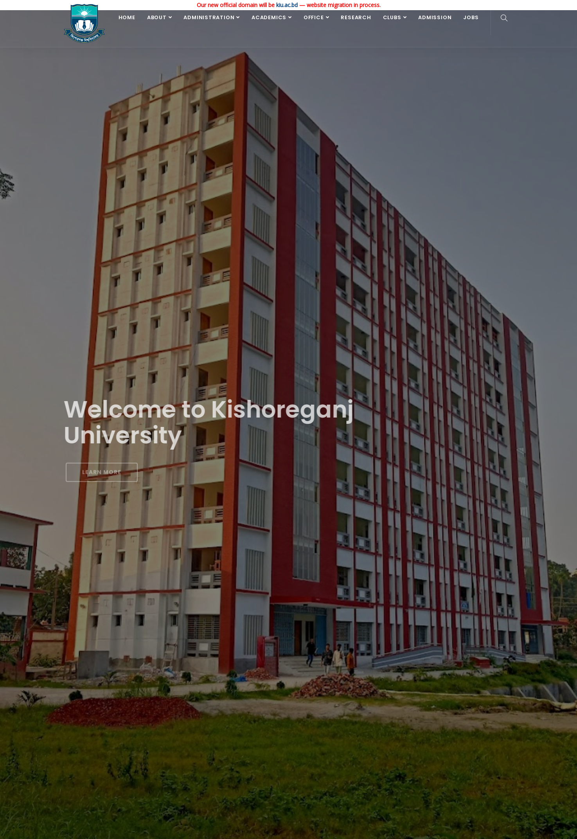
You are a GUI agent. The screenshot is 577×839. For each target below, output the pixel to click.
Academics (269, 17)
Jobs (470, 17)
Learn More (101, 470)
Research (356, 17)
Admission (434, 17)
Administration (208, 17)
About (157, 17)
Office (314, 17)
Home (127, 17)
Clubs (392, 17)
